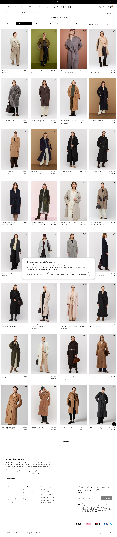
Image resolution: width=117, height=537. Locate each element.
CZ (40, 533)
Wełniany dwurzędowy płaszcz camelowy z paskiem (67, 428)
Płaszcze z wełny (24, 24)
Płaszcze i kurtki (21, 12)
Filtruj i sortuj (95, 24)
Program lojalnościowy (58, 2)
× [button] (92, 259)
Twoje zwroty (9, 502)
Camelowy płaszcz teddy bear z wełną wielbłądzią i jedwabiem (68, 122)
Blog (24, 499)
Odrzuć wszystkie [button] (57, 274)
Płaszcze (31, 12)
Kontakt (7, 490)
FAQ (6, 508)
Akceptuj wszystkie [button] (79, 274)
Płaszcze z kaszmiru (63, 24)
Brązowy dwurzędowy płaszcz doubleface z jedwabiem (67, 377)
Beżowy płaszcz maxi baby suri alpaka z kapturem (38, 326)
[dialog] (58, 268)
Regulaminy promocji (47, 497)
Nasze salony (9, 505)
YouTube (89, 533)
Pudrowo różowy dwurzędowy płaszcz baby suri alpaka (69, 326)
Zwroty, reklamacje (11, 499)
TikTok (110, 533)
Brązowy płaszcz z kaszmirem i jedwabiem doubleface (97, 224)
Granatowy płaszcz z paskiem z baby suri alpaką (37, 173)
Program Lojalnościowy (12, 493)
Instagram (99, 533)
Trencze (78, 24)
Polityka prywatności (47, 494)
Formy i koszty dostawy (12, 496)
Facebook (78, 533)
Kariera (25, 496)
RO (44, 533)
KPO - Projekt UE (28, 533)
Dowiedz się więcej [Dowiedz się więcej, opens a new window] (51, 269)
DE (37, 533)
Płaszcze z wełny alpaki (43, 24)
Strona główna (9, 12)
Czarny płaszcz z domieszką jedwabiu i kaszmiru (67, 173)
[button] (100, 7)
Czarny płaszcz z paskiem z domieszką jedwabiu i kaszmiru (98, 173)
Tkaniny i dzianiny (28, 493)
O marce (25, 490)
